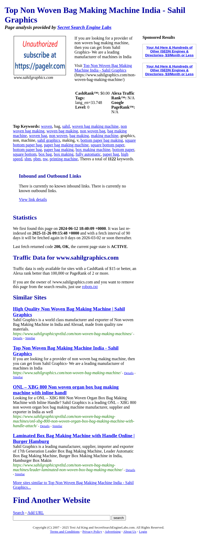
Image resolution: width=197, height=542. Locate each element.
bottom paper (123, 149)
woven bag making (62, 131)
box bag (45, 154)
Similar (30, 338)
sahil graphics (48, 140)
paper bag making (59, 149)
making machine (104, 135)
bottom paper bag (27, 149)
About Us (129, 531)
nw (45, 159)
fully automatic (88, 154)
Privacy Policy (92, 531)
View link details (33, 199)
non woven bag (92, 131)
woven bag (38, 135)
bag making (79, 135)
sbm (27, 159)
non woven (58, 135)
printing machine (64, 159)
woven (46, 126)
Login (143, 531)
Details (17, 338)
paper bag (111, 154)
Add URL (35, 512)
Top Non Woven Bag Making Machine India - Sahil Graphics (103, 67)
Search (18, 512)
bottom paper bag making (102, 140)
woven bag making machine (95, 126)
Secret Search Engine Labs (84, 27)
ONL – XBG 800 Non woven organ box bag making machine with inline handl (66, 389)
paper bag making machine (66, 145)
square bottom (24, 154)
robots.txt (90, 286)
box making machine (93, 149)
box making (63, 154)
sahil (66, 126)
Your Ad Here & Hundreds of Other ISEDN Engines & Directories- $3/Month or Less (169, 51)
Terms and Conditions (65, 531)
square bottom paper (107, 145)
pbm (37, 159)
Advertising (112, 531)
